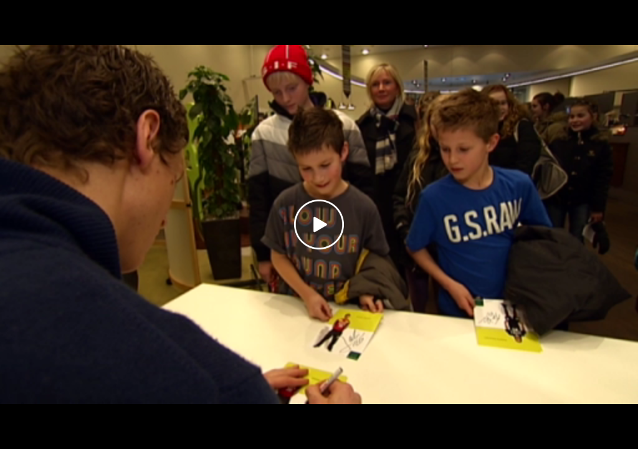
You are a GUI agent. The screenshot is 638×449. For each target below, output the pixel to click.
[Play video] (319, 224)
